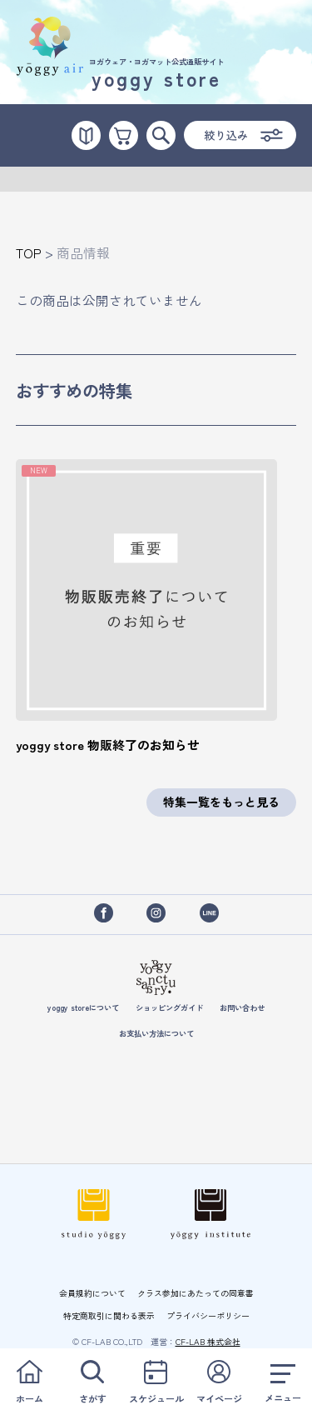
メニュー (282, 1381)
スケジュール (156, 1381)
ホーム (29, 1381)
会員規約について (92, 1293)
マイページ (219, 1381)
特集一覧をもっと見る (221, 801)
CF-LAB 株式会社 (208, 1341)
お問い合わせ (242, 1007)
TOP (29, 252)
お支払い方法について (156, 1033)
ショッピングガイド (169, 1007)
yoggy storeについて (83, 1007)
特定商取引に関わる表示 (109, 1315)
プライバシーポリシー (208, 1315)
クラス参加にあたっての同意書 (195, 1293)
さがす (92, 1381)
